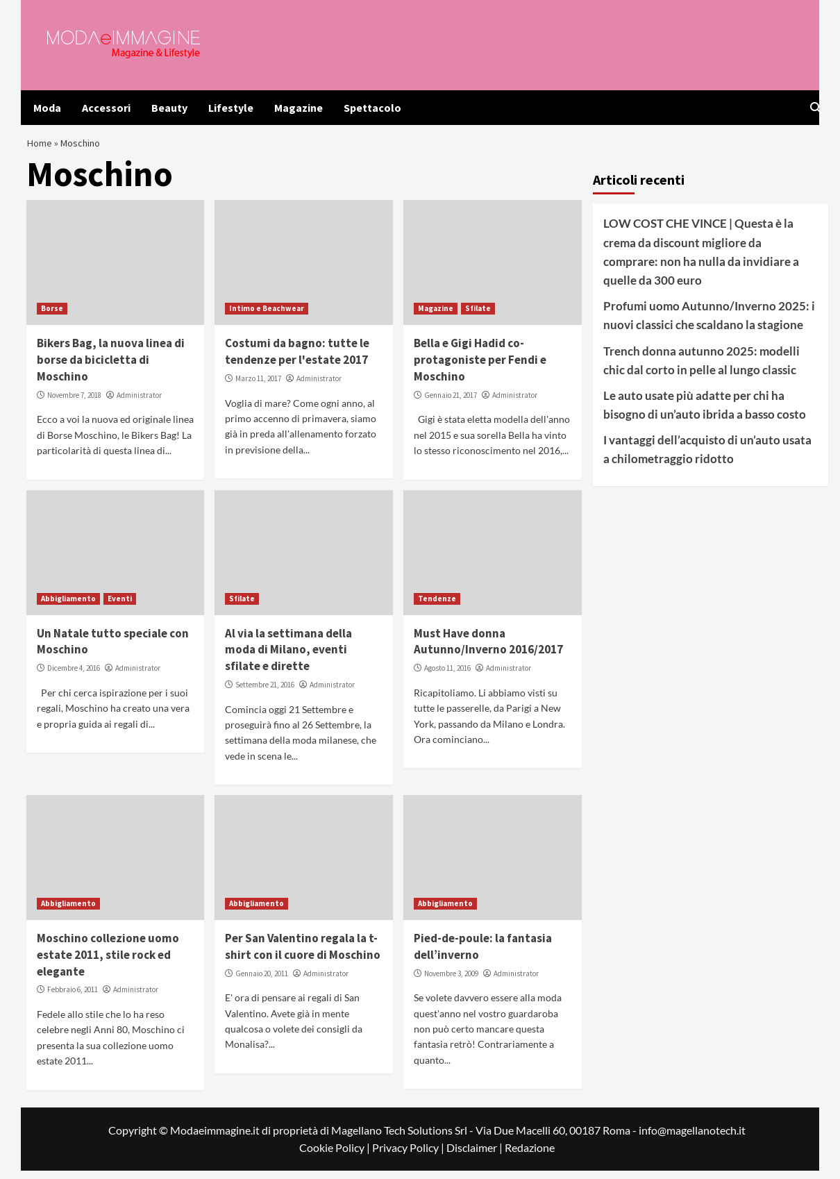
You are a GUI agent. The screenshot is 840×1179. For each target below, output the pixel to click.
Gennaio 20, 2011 (261, 982)
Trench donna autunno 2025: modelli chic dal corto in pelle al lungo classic (701, 368)
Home (41, 147)
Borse (52, 317)
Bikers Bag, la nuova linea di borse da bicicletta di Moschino (111, 368)
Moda (47, 108)
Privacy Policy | (409, 1155)
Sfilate (478, 317)
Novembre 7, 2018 (74, 403)
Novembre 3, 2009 (451, 982)
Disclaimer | (475, 1155)
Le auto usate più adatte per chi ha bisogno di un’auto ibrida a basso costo (704, 413)
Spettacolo (372, 108)
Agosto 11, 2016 (447, 676)
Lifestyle (230, 108)
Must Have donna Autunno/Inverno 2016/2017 (488, 650)
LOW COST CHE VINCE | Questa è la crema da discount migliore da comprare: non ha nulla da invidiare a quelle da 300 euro (701, 260)
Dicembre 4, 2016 (73, 676)
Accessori (106, 108)
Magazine (298, 108)
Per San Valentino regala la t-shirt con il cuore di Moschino (302, 955)
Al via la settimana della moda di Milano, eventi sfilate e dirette (288, 658)
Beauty (169, 108)
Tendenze (437, 607)
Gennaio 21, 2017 (450, 403)
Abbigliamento (68, 607)
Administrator (139, 403)
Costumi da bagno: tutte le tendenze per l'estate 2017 (297, 360)
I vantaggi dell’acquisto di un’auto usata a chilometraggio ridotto (707, 457)
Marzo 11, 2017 (258, 387)
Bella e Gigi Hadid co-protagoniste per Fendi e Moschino (480, 368)
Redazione (530, 1155)
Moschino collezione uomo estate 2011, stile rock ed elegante (108, 963)
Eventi (120, 607)
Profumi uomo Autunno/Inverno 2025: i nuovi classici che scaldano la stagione (709, 323)
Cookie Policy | (335, 1155)
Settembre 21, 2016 (264, 693)
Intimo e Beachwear (266, 317)
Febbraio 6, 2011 (72, 998)
